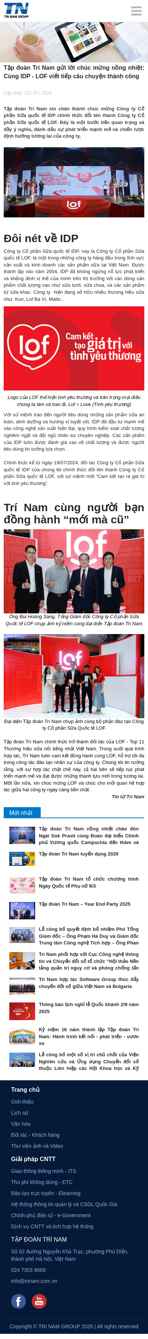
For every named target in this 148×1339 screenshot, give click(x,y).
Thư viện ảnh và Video (37, 1146)
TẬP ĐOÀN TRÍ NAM (39, 1239)
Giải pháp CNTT (33, 1159)
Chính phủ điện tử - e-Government (51, 1215)
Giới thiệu (22, 1102)
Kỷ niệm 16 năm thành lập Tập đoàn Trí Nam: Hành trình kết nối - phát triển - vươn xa (89, 1036)
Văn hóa (20, 1124)
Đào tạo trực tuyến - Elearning (46, 1193)
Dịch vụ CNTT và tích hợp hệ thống (52, 1226)
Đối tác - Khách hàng (35, 1135)
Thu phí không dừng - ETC (42, 1182)
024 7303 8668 (28, 1270)
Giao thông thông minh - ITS (43, 1171)
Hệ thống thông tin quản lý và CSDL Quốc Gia (64, 1204)
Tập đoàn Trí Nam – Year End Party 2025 (84, 904)
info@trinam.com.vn (34, 1281)
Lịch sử (19, 1113)
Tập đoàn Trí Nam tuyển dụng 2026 (78, 854)
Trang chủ (25, 1090)
